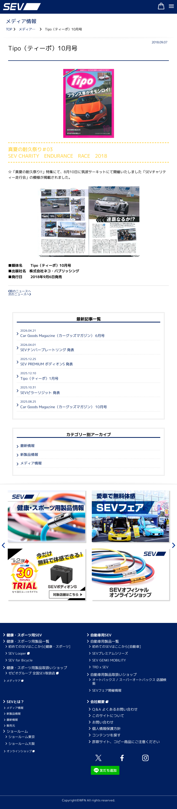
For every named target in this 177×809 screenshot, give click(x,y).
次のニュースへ (19, 294)
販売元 (11, 726)
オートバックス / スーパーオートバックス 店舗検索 (129, 681)
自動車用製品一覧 (104, 641)
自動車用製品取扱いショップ (113, 674)
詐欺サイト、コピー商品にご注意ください (126, 741)
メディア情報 (28, 29)
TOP (9, 29)
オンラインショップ (21, 751)
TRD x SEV (100, 667)
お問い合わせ (103, 722)
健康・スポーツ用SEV (24, 635)
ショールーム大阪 (21, 743)
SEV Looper (19, 653)
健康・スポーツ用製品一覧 (28, 641)
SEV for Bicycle (20, 660)
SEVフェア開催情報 (106, 690)
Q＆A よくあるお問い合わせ (115, 709)
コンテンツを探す (106, 735)
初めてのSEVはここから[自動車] (116, 646)
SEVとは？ (15, 701)
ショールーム (17, 731)
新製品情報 (29, 454)
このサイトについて (108, 715)
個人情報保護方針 (106, 728)
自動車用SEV (100, 635)
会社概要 (99, 701)
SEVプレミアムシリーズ (110, 653)
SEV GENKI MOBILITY (109, 660)
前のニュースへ (19, 291)
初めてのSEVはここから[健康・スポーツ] (39, 646)
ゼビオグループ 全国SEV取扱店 (33, 673)
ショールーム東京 (21, 736)
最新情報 (27, 445)
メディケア (15, 681)
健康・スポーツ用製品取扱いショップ (37, 667)
